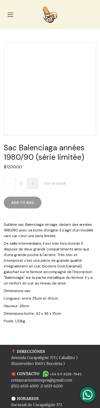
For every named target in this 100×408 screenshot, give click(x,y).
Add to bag (22, 202)
